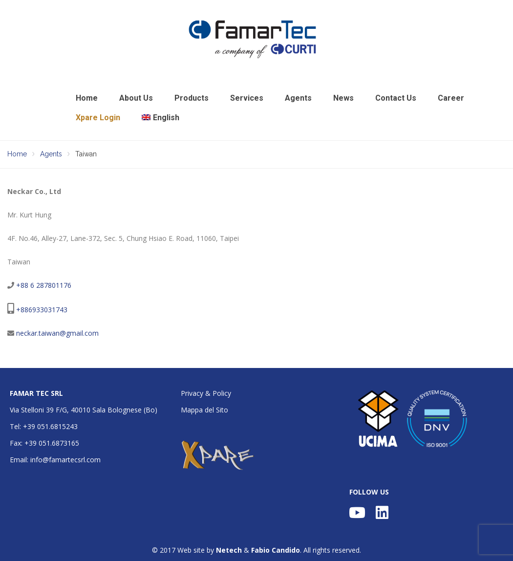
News (343, 98)
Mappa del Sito (204, 409)
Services (246, 98)
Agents (298, 98)
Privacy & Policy (206, 393)
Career (451, 98)
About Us (136, 98)
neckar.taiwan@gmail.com (57, 333)
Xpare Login (98, 117)
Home (87, 98)
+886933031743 (41, 309)
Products (191, 98)
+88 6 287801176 (43, 285)
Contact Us (395, 98)
